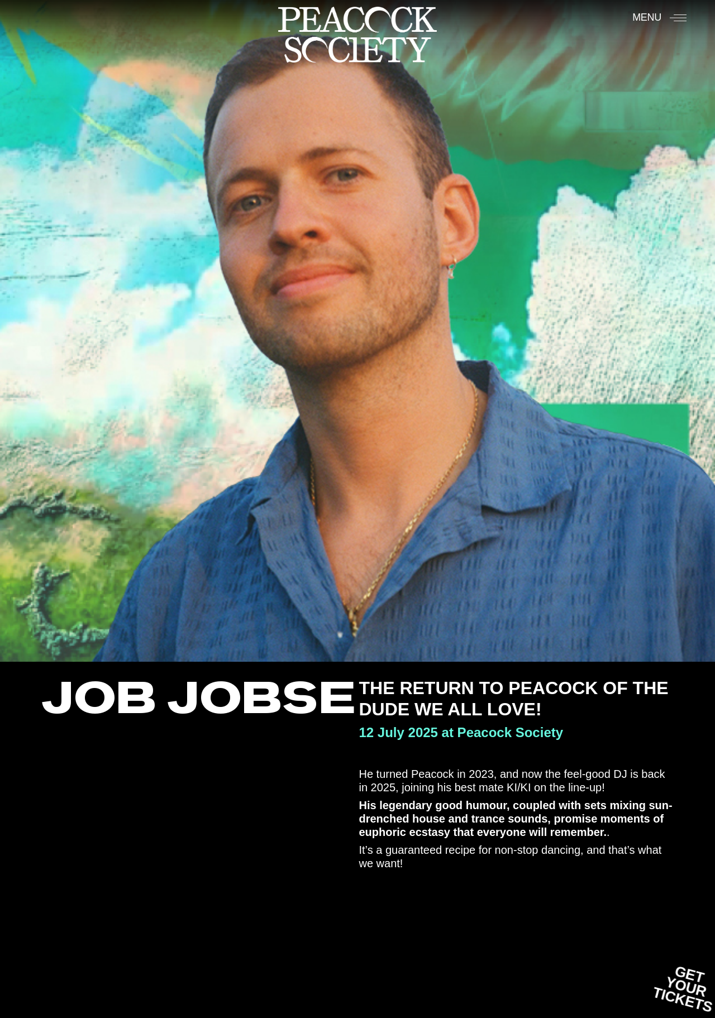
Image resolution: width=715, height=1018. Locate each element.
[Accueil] (357, 34)
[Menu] (659, 17)
